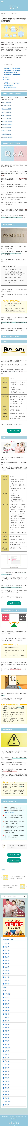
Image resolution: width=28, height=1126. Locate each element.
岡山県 (7, 1058)
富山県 (7, 1000)
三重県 (7, 1027)
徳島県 (7, 1068)
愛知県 (7, 1024)
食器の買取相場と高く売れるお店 (12, 70)
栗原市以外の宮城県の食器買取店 (12, 68)
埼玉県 (7, 977)
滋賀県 (7, 1031)
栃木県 (7, 970)
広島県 (7, 1061)
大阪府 (7, 1037)
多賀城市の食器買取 (7, 121)
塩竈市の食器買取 (6, 131)
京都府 (7, 1034)
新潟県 (7, 997)
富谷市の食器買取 (6, 127)
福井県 (7, 1007)
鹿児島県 (7, 1101)
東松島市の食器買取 (7, 137)
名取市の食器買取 (6, 115)
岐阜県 (7, 1017)
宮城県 (3, 869)
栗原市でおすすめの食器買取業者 (12, 74)
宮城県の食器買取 (6, 102)
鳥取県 (7, 1051)
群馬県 (7, 974)
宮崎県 (7, 1098)
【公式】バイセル (14, 430)
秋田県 (7, 953)
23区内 (4, 987)
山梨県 (7, 1011)
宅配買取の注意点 (8, 85)
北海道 (7, 943)
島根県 (7, 1054)
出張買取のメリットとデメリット (12, 83)
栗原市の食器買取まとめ (10, 87)
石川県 (7, 1004)
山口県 (7, 1064)
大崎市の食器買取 (6, 112)
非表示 (10, 64)
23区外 (4, 990)
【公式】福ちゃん (14, 603)
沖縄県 (7, 1105)
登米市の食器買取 (6, 118)
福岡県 (7, 1081)
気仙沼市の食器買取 (7, 124)
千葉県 (7, 980)
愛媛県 (7, 1074)
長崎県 (7, 1088)
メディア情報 (11, 1114)
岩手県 (7, 950)
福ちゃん (7, 79)
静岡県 (7, 1021)
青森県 (7, 947)
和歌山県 (7, 1047)
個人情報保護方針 (19, 1114)
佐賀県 (7, 1084)
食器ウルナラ (14, 8)
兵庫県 (7, 1041)
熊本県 (7, 1091)
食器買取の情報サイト (14, 1119)
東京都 (7, 984)
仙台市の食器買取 (6, 105)
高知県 (7, 1078)
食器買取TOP (5, 1114)
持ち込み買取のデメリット (10, 72)
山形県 (7, 960)
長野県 (7, 1014)
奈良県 (7, 1044)
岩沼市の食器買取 (6, 134)
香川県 (7, 1071)
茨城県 (7, 967)
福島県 (7, 963)
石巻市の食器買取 (6, 109)
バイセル (7, 77)
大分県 (7, 1095)
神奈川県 (7, 994)
